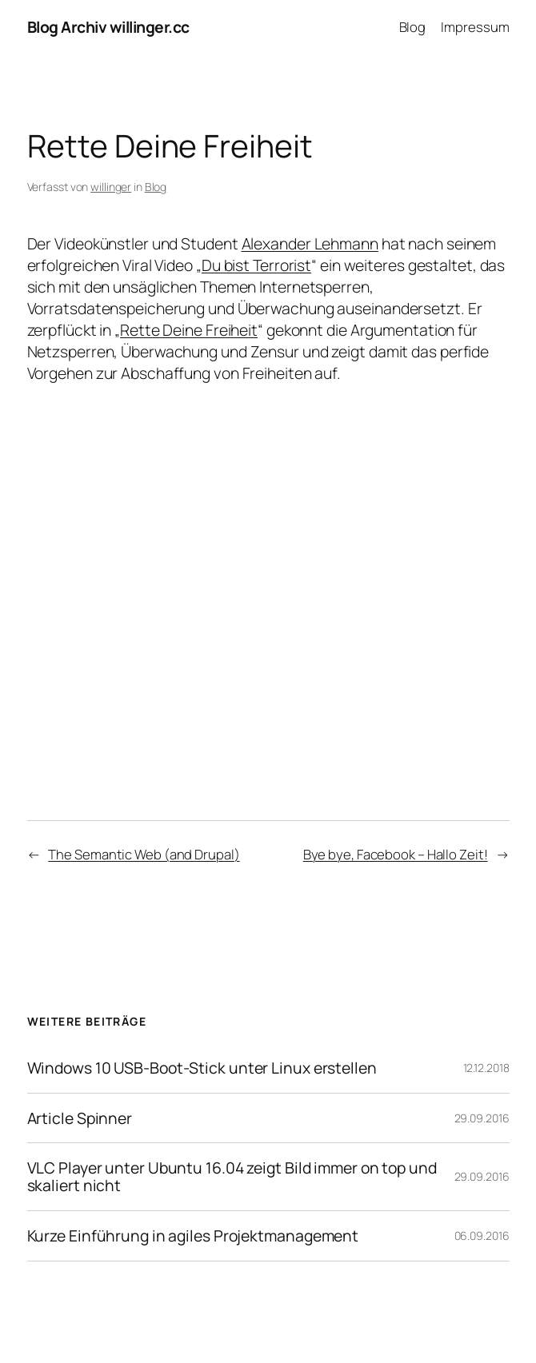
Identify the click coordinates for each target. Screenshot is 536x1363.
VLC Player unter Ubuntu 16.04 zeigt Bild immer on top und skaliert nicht (232, 1176)
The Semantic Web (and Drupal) (143, 854)
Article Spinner (80, 1118)
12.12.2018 (486, 1067)
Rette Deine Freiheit (189, 330)
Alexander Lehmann (310, 243)
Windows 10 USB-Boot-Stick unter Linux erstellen (202, 1068)
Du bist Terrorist (256, 265)
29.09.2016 (482, 1118)
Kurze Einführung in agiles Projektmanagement (193, 1236)
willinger (110, 186)
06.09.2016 (482, 1235)
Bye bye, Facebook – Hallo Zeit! (395, 854)
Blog (156, 186)
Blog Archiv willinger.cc (108, 27)
